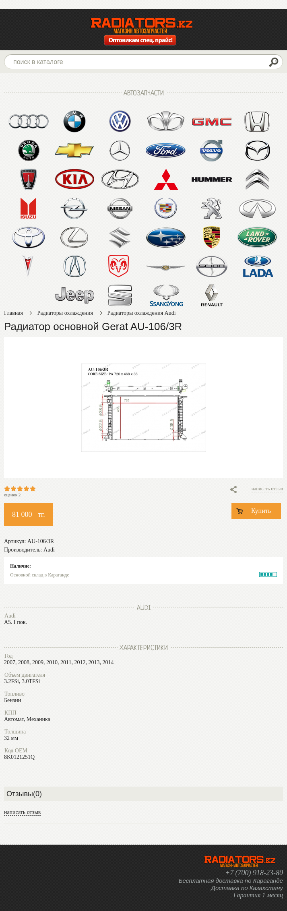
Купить (261, 510)
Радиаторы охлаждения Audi (141, 313)
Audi (49, 550)
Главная (13, 313)
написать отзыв (267, 489)
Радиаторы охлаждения (65, 313)
